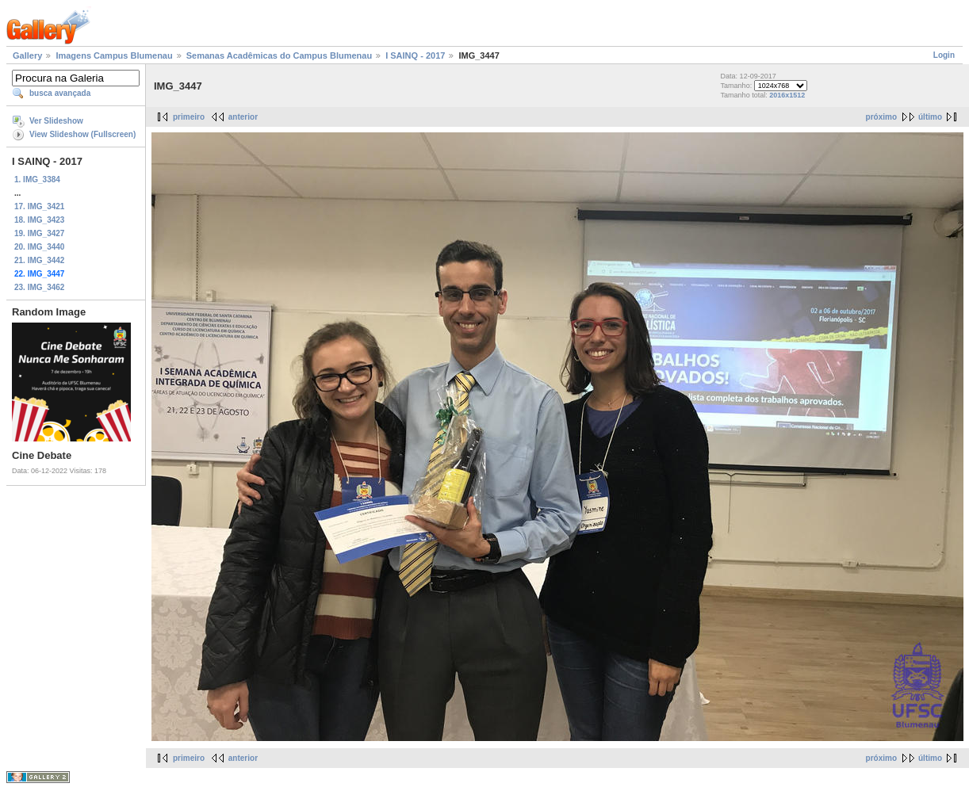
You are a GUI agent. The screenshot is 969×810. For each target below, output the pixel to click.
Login (944, 55)
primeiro (189, 117)
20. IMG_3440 (39, 247)
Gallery (27, 55)
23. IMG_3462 (39, 287)
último (930, 117)
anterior (243, 117)
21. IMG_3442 (39, 260)
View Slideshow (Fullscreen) (82, 134)
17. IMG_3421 (39, 206)
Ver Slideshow (56, 121)
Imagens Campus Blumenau (114, 55)
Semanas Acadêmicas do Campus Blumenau (279, 55)
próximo (881, 117)
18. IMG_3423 (39, 220)
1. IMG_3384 (37, 179)
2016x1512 (787, 95)
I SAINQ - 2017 (415, 55)
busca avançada (59, 93)
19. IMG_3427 (39, 233)
